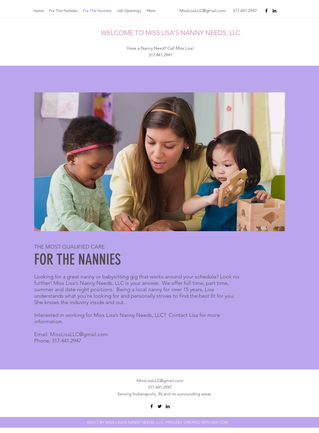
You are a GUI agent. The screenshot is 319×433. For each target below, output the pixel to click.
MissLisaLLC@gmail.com (202, 10)
